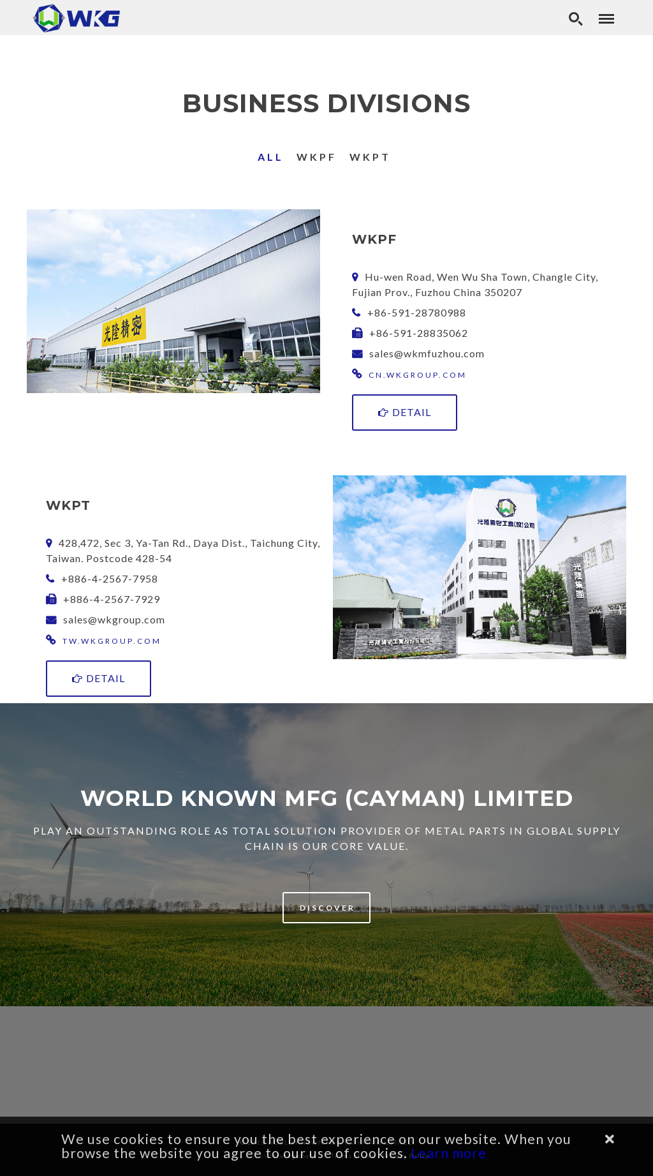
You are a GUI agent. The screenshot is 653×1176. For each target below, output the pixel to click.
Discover (327, 907)
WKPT (370, 157)
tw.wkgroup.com (111, 641)
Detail (404, 412)
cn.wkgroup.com (418, 375)
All (271, 157)
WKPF (317, 157)
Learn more (449, 1153)
